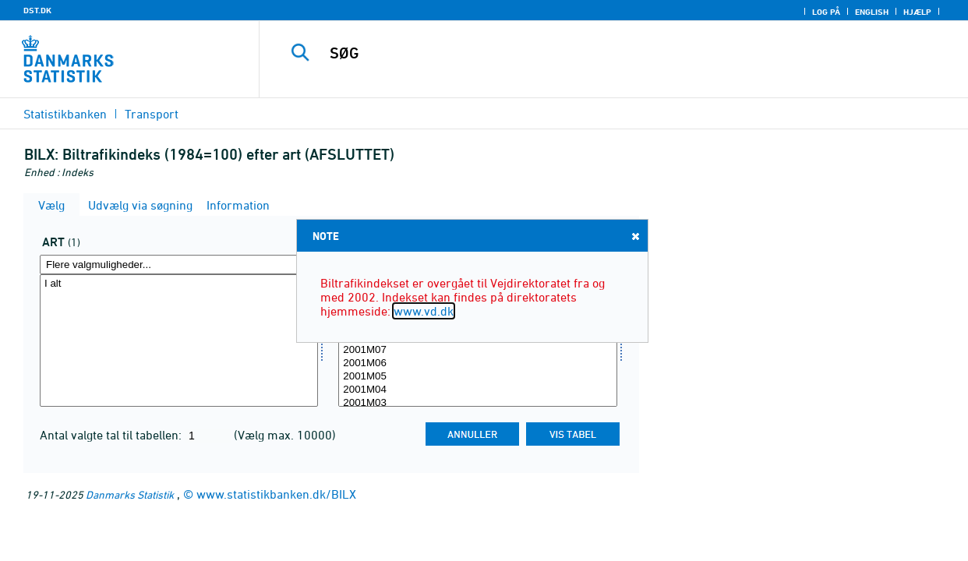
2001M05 (477, 376)
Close (634, 235)
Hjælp (917, 11)
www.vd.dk (424, 311)
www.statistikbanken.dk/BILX (276, 494)
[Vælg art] (179, 340)
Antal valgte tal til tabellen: (112, 435)
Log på (826, 11)
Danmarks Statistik (130, 494)
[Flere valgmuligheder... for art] (179, 264)
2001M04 (477, 390)
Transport (151, 114)
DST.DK (37, 10)
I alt (179, 284)
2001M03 (477, 403)
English (872, 11)
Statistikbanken (65, 114)
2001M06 (477, 363)
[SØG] (603, 53)
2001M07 (477, 350)
